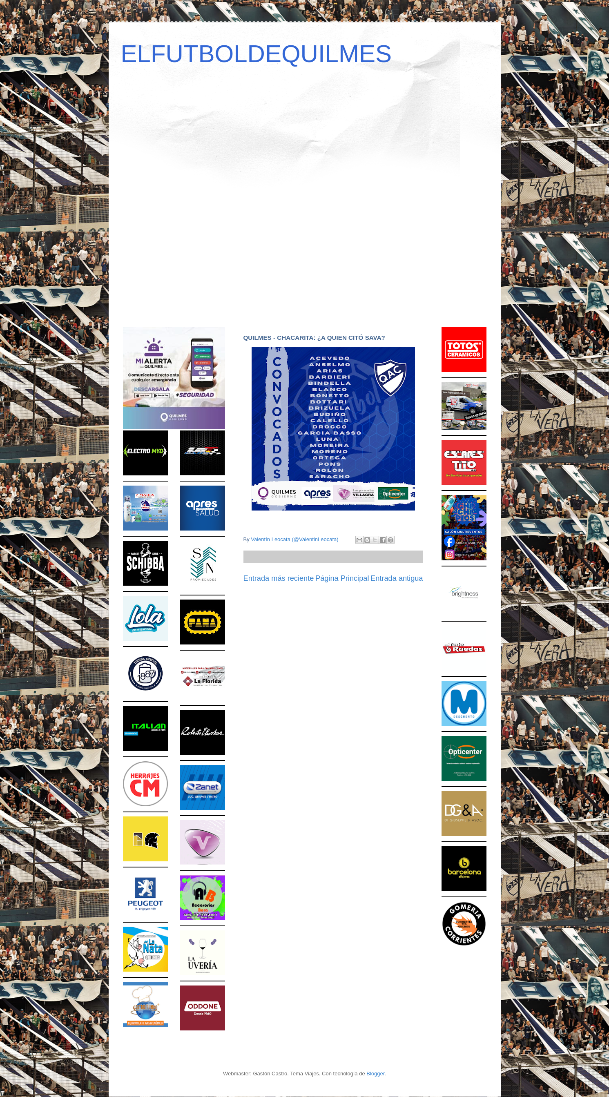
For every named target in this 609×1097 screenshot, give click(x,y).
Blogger (375, 1073)
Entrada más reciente (278, 578)
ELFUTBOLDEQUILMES (256, 53)
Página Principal (342, 578)
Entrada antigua (396, 578)
